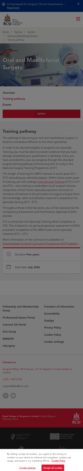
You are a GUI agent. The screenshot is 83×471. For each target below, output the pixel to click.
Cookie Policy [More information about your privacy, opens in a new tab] (58, 463)
